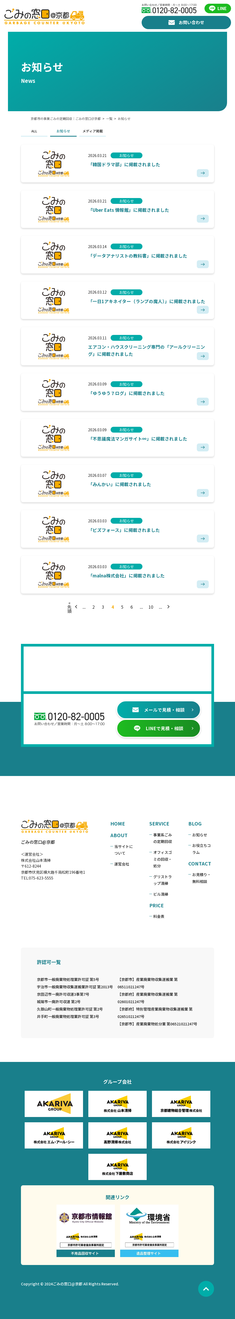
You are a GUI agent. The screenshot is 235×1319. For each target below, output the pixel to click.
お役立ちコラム (208, 817)
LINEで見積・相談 (153, 699)
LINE (218, 8)
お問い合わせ (186, 22)
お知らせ (54, 131)
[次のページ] (168, 559)
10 (151, 559)
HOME (108, 795)
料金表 (155, 881)
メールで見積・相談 (153, 681)
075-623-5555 (32, 849)
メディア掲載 (83, 131)
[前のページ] (77, 559)
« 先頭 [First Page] (69, 559)
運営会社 (112, 835)
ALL (25, 131)
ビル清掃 (157, 859)
